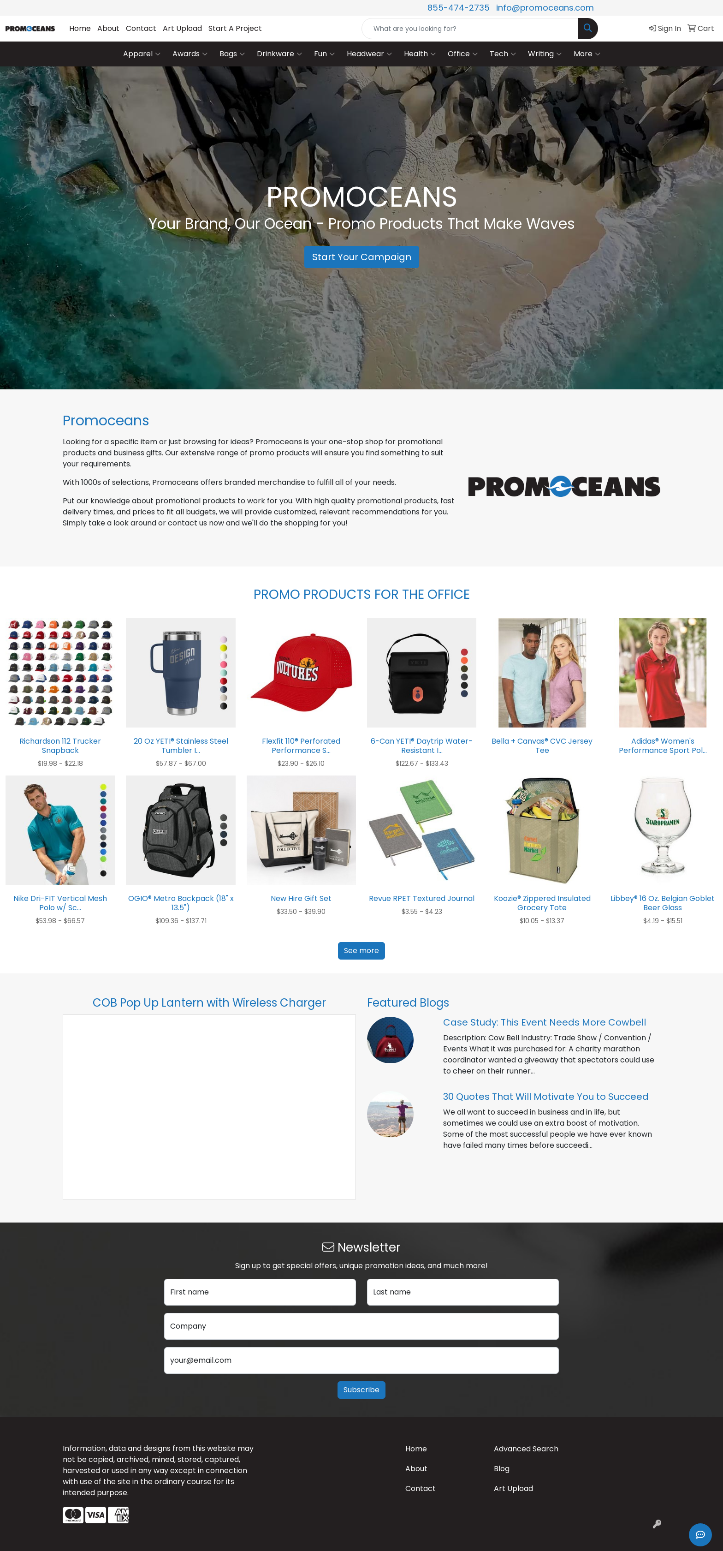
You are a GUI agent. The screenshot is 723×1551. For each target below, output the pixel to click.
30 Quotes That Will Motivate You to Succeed (546, 1096)
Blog (502, 1468)
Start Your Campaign (361, 257)
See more (361, 950)
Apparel (141, 54)
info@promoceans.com (545, 7)
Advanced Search (526, 1449)
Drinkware (279, 54)
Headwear (369, 54)
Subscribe (361, 1389)
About (108, 28)
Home (80, 28)
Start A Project (235, 28)
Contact (141, 28)
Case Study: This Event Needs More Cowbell (544, 1022)
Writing (545, 54)
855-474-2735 (458, 7)
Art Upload (182, 28)
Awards (189, 54)
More (587, 54)
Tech (503, 54)
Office (463, 54)
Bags (232, 54)
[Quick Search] (470, 28)
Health (420, 54)
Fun (324, 54)
